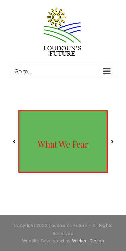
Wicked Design (88, 240)
